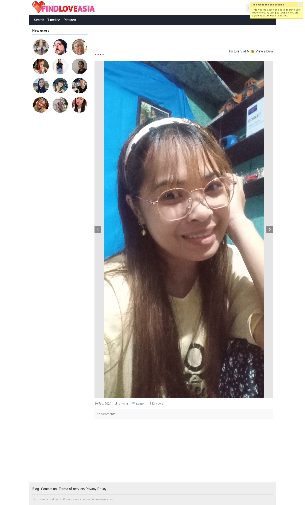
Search (39, 20)
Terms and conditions (46, 499)
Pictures (69, 20)
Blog (35, 489)
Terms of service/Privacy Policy (83, 489)
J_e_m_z (121, 403)
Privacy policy (72, 499)
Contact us (49, 489)
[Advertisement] (49, 182)
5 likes (140, 404)
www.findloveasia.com (98, 499)
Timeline (53, 20)
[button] (300, 4)
